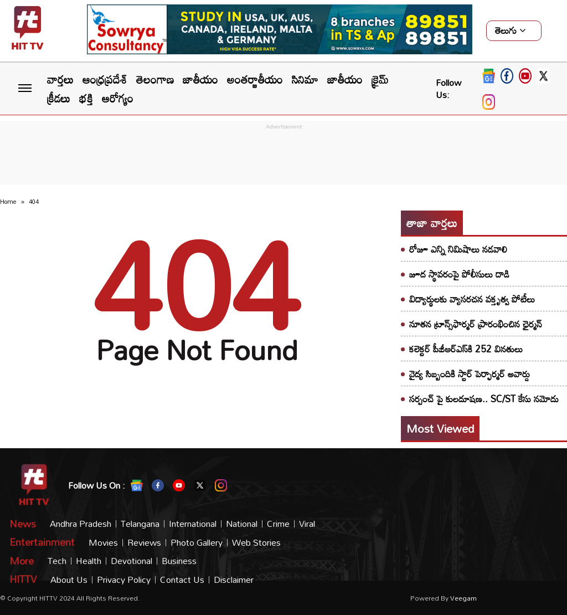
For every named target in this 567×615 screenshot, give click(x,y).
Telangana (140, 523)
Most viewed (440, 428)
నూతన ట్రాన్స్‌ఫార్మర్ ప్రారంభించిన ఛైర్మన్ (475, 324)
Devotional (131, 561)
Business (179, 561)
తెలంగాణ (155, 79)
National (241, 523)
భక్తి (86, 98)
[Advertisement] (283, 157)
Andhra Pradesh (80, 523)
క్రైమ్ (380, 79)
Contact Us (182, 579)
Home (8, 202)
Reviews (144, 542)
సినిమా (305, 79)
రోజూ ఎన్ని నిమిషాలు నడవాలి (458, 249)
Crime (278, 523)
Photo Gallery (197, 542)
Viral (307, 523)
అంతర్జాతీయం (255, 79)
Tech (57, 561)
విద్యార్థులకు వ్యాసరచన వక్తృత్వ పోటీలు (472, 299)
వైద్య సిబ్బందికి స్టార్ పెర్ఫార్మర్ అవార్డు (469, 374)
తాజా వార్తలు (431, 223)
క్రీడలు (58, 98)
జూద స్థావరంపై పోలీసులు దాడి (459, 274)
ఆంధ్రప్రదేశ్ (105, 79)
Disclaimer (234, 579)
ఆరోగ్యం (117, 98)
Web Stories (256, 542)
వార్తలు (60, 79)
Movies (103, 542)
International (193, 523)
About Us (68, 579)
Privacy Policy (124, 579)
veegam (463, 597)
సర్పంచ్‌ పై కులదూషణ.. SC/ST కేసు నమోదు (484, 399)
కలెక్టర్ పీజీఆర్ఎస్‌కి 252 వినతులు (466, 349)
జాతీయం (200, 79)
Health (88, 561)
